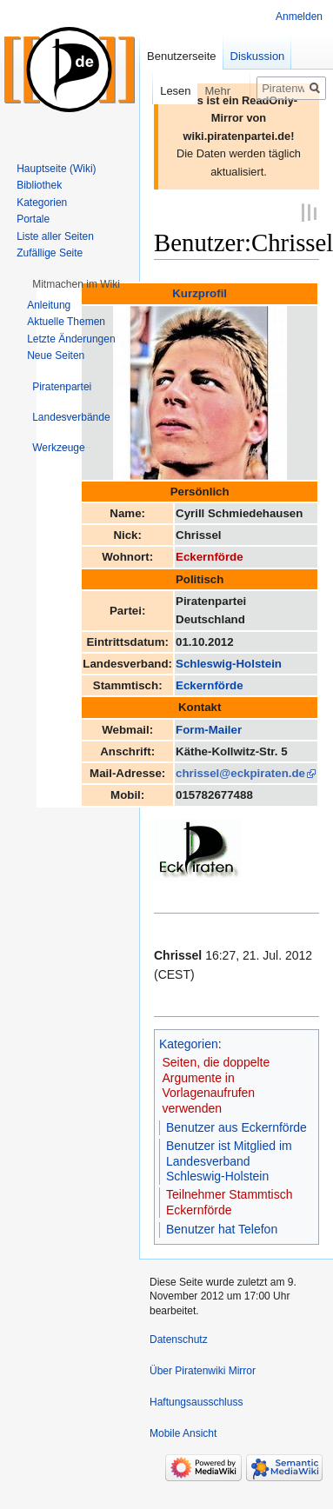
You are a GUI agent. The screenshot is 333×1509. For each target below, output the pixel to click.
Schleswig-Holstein (229, 661)
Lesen (162, 90)
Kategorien (188, 1043)
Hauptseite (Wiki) (56, 169)
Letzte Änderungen (71, 339)
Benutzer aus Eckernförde (236, 1126)
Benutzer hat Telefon (221, 1228)
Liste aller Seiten (55, 236)
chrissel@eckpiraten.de (240, 772)
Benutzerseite (181, 56)
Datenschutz (179, 1339)
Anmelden (299, 16)
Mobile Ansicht (183, 1432)
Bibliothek (39, 185)
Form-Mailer (209, 728)
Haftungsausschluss (196, 1401)
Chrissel (178, 954)
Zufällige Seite (50, 253)
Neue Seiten (55, 355)
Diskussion (257, 56)
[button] (76, 284)
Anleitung (48, 305)
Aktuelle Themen (66, 322)
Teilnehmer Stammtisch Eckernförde (229, 1201)
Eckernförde (209, 555)
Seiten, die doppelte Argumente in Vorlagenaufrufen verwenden (216, 1084)
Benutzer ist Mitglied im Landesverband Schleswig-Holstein (229, 1160)
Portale (33, 219)
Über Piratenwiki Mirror (203, 1370)
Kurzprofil (199, 292)
